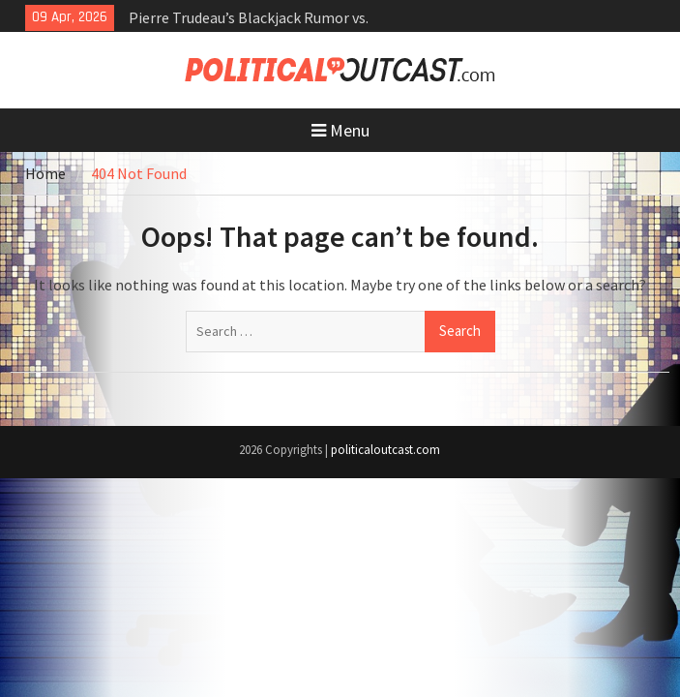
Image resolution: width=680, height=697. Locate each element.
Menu (340, 130)
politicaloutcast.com (385, 449)
